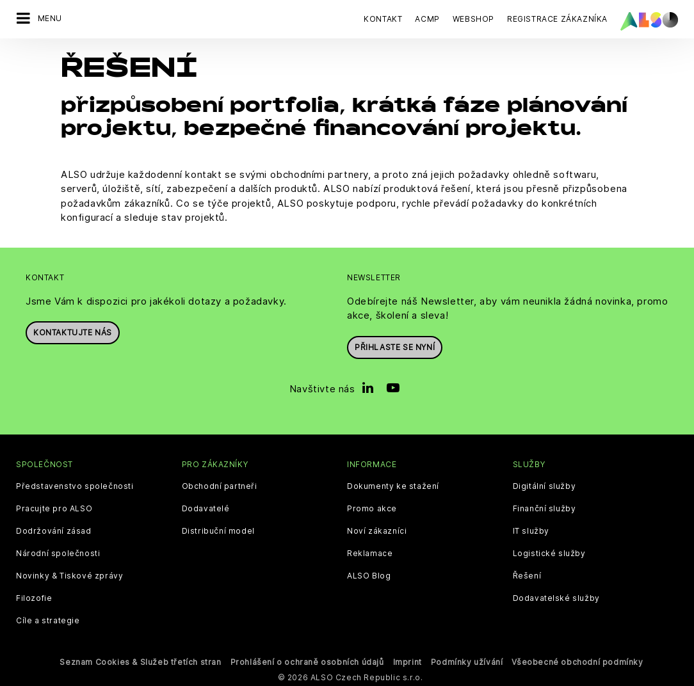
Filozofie (34, 597)
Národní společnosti (58, 552)
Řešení (527, 574)
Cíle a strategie (48, 619)
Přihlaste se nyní (395, 346)
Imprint (407, 661)
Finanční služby (544, 507)
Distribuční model (218, 529)
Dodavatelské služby (556, 597)
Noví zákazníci (377, 529)
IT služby (531, 529)
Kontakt (383, 19)
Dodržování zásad (54, 529)
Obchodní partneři (219, 485)
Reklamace (369, 552)
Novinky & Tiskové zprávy (69, 574)
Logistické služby (549, 552)
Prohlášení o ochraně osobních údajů (307, 661)
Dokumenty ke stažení (393, 485)
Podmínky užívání (467, 661)
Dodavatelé (206, 507)
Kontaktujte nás (72, 332)
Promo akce (372, 507)
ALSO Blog (369, 574)
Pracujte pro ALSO (54, 507)
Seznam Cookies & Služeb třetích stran (140, 661)
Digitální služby (544, 485)
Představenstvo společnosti (75, 485)
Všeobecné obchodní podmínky (577, 661)
